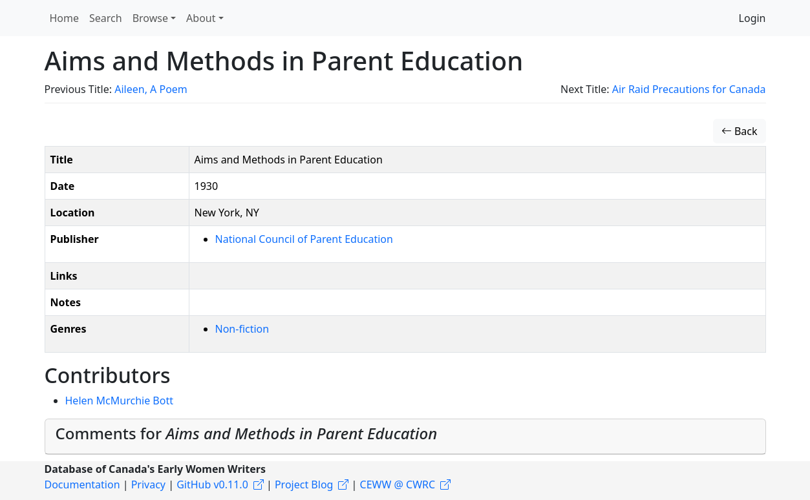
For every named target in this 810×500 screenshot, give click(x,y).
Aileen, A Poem (150, 89)
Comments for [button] (247, 433)
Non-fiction (242, 329)
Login (752, 18)
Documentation (82, 484)
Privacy (148, 484)
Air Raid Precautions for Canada (689, 89)
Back (739, 131)
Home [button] (65, 18)
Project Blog (304, 484)
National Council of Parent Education (304, 239)
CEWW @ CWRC (398, 484)
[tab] (405, 436)
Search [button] (105, 18)
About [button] (200, 18)
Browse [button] (150, 18)
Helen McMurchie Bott (119, 400)
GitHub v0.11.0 (212, 484)
